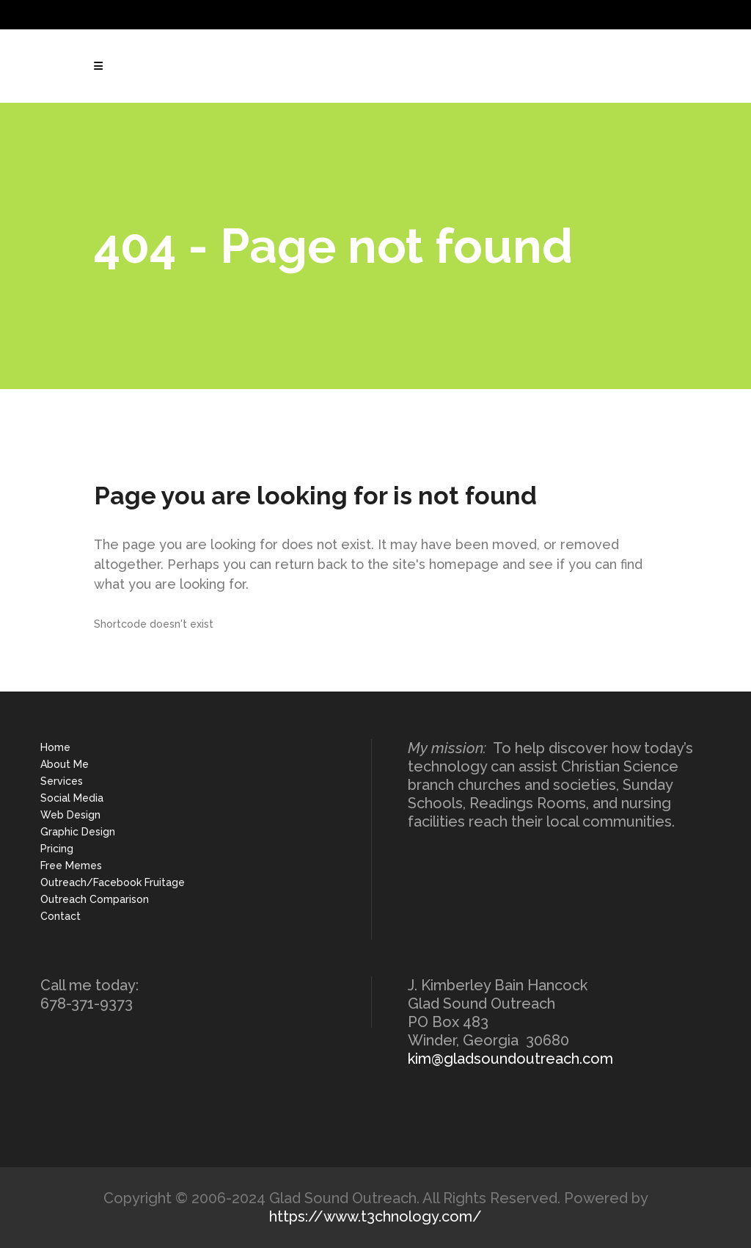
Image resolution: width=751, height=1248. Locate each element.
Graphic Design (77, 832)
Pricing (56, 849)
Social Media (71, 798)
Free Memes (71, 865)
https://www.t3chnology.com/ (375, 1216)
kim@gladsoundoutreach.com (510, 1058)
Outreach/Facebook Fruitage (112, 882)
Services (61, 781)
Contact (60, 916)
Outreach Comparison (94, 899)
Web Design (70, 815)
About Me (64, 764)
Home (55, 747)
